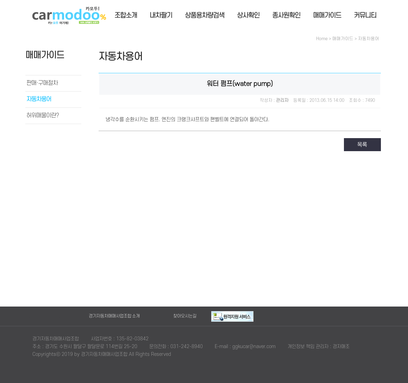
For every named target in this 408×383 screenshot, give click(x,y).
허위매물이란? (42, 115)
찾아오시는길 (184, 316)
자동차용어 (38, 99)
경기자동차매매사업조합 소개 (114, 316)
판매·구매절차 (42, 83)
